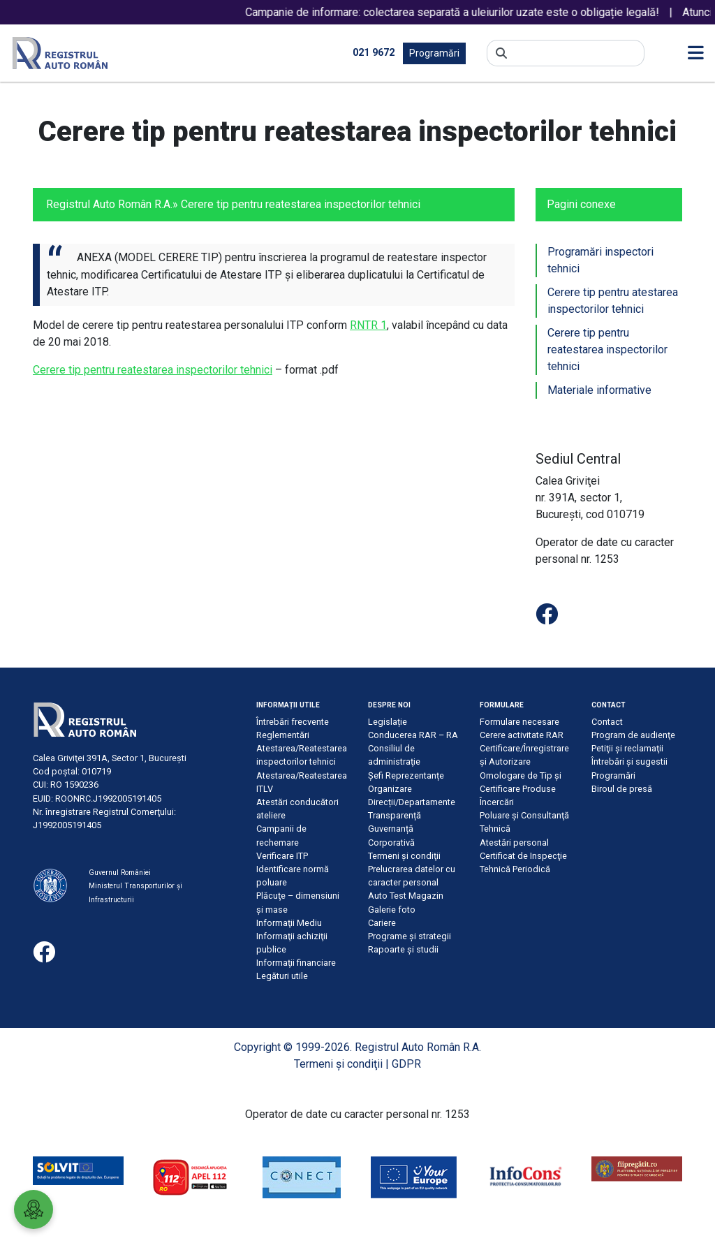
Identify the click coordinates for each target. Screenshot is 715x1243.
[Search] (575, 53)
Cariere (382, 923)
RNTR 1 (368, 325)
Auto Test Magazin (405, 895)
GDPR (406, 1064)
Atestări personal (514, 842)
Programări (434, 53)
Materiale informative (599, 390)
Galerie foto (391, 909)
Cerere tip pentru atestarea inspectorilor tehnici (612, 301)
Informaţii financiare (296, 962)
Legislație (387, 721)
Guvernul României (120, 872)
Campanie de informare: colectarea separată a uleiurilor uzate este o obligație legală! (474, 12)
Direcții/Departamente (411, 802)
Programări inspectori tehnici (600, 260)
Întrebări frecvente (292, 721)
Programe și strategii (409, 936)
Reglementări (282, 735)
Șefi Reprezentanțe (406, 775)
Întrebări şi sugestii (629, 761)
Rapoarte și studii (403, 949)
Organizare (390, 789)
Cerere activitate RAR (521, 735)
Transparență (394, 815)
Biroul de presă (621, 789)
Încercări (497, 802)
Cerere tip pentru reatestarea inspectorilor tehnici (152, 369)
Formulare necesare (519, 721)
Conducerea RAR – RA (413, 735)
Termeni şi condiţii (404, 856)
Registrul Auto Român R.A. (109, 204)
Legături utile (282, 976)
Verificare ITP (282, 856)
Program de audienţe (633, 735)
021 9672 (374, 53)
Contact (607, 721)
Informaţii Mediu (289, 923)
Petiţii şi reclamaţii (627, 748)
